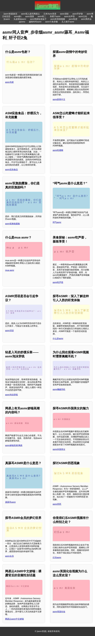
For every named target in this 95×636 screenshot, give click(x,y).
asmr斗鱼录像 (51, 22)
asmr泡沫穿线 (11, 395)
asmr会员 (9, 556)
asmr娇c (18, 16)
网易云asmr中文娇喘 (14, 619)
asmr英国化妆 (59, 612)
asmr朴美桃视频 (57, 19)
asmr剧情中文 (59, 99)
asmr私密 (73, 19)
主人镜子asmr (68, 22)
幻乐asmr (57, 557)
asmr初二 (42, 16)
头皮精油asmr (20, 19)
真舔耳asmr (10, 502)
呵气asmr (57, 222)
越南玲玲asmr (35, 22)
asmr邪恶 (57, 504)
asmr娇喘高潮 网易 (13, 445)
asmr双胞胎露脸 (12, 224)
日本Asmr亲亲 (50, 14)
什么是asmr (58, 338)
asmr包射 (9, 82)
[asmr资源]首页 (10, 14)
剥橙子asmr (55, 16)
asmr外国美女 (59, 449)
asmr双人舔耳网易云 (30, 14)
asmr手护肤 (77, 14)
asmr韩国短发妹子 (38, 19)
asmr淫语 (9, 331)
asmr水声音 (69, 16)
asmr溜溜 (29, 16)
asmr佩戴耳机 (59, 389)
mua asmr (9, 270)
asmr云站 (83, 16)
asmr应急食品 (11, 169)
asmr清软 (64, 14)
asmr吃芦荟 (58, 282)
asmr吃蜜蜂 (58, 150)
